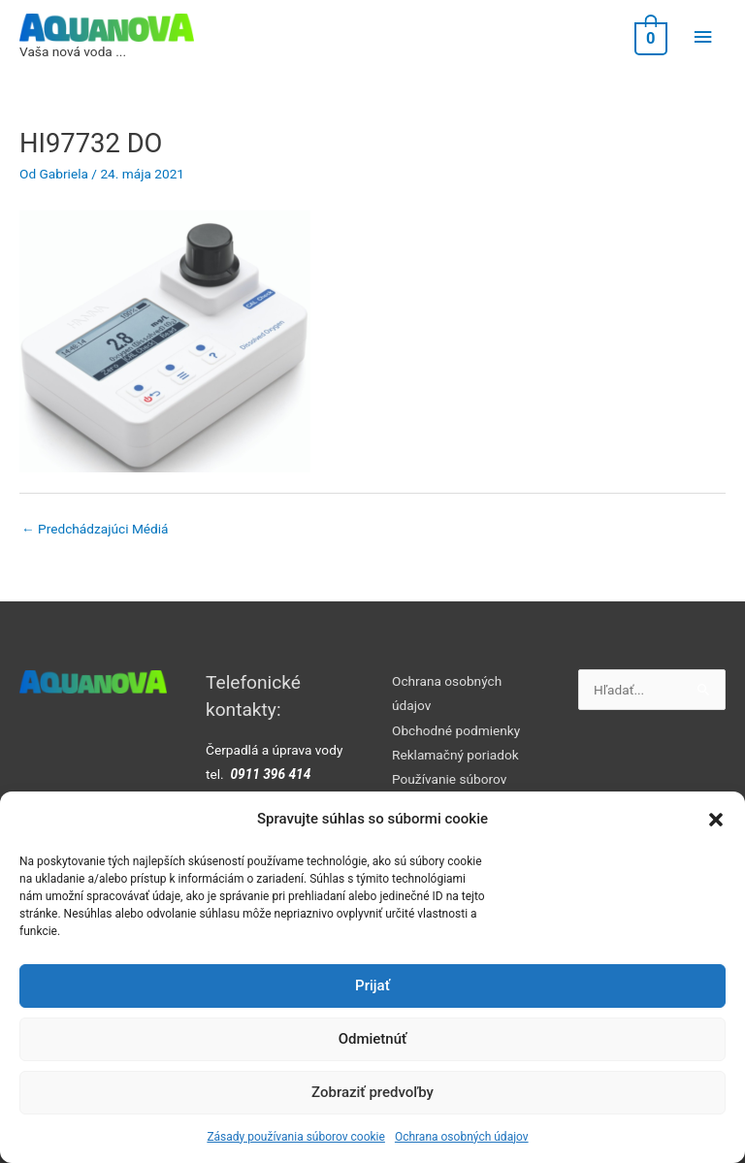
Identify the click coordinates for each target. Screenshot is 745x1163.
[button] (716, 819)
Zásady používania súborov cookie (296, 1137)
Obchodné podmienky (456, 730)
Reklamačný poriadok (455, 754)
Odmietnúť (373, 1039)
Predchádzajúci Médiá (95, 528)
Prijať (372, 985)
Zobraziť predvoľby (372, 1092)
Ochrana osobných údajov (462, 1137)
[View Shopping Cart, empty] (649, 37)
